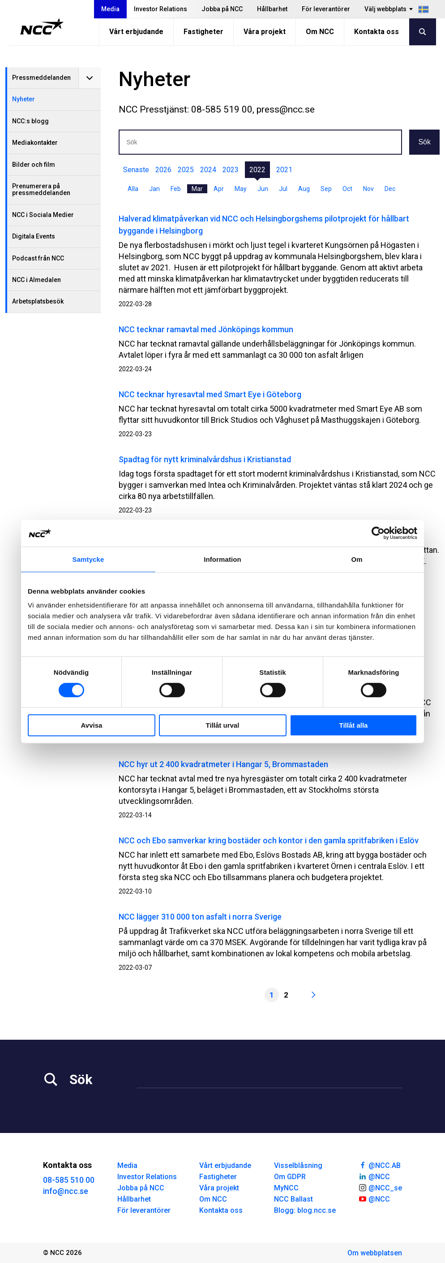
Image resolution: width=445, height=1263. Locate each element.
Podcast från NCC (38, 258)
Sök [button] (424, 142)
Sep (326, 188)
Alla (133, 188)
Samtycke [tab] (88, 559)
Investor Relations (160, 9)
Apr (219, 188)
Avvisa (92, 725)
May (241, 188)
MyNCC (286, 1188)
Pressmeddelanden (41, 77)
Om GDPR (290, 1176)
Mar (197, 188)
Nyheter (23, 99)
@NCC (374, 1176)
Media (110, 9)
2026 (163, 169)
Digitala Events (33, 236)
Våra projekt (265, 31)
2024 (208, 169)
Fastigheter (203, 31)
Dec (390, 188)
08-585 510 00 (68, 1180)
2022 (257, 169)
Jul (283, 188)
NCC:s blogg (30, 121)
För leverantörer (326, 9)
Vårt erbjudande (136, 31)
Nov (368, 188)
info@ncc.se (65, 1191)
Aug (304, 188)
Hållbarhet (272, 9)
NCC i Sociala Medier (43, 214)
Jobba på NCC (222, 9)
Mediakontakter (35, 142)
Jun (262, 188)
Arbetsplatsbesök (38, 301)
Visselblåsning (298, 1165)
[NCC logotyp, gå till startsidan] (42, 26)
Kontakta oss (376, 31)
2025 (186, 169)
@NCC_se (380, 1187)
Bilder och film (33, 164)
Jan (154, 188)
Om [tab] (356, 559)
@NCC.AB (379, 1165)
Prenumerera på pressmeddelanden (41, 189)
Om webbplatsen (374, 1253)
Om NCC (320, 31)
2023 (230, 169)
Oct (347, 188)
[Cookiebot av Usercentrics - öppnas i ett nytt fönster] (378, 533)
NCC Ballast (293, 1199)
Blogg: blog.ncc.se (305, 1210)
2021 (284, 169)
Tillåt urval (223, 725)
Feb (176, 188)
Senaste (136, 169)
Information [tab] (222, 559)
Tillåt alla (353, 725)
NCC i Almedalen (36, 279)
